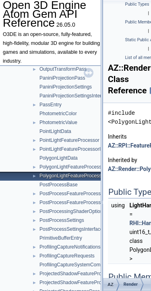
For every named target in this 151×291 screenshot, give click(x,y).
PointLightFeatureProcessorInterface (78, 149)
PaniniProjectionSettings (65, 87)
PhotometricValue (58, 122)
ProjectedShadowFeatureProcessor (77, 273)
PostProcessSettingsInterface (71, 229)
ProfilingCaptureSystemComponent (77, 265)
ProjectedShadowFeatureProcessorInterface (86, 282)
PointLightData (55, 131)
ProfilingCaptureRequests (67, 256)
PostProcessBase (58, 185)
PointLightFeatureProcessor (69, 140)
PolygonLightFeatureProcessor (72, 167)
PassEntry (50, 105)
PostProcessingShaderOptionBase (76, 211)
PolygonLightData (58, 158)
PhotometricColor (58, 113)
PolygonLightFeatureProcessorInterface (81, 176)
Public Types (137, 4)
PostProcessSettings (61, 220)
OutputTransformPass (63, 69)
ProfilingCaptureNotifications (69, 247)
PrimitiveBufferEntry (60, 238)
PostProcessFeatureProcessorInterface (81, 202)
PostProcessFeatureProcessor (72, 193)
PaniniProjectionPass (62, 78)
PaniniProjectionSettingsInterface (75, 96)
